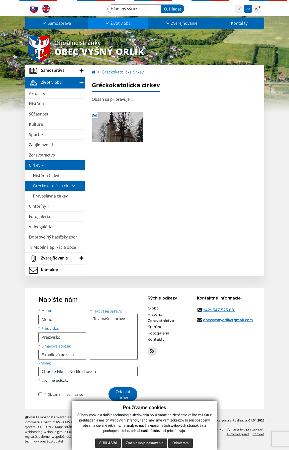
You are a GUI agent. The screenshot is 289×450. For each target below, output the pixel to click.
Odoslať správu (123, 394)
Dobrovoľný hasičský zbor (53, 237)
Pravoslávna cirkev (50, 196)
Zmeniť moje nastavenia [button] (144, 443)
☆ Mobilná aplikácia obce (52, 247)
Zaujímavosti (41, 145)
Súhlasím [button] (108, 443)
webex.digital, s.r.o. (58, 432)
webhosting (33, 432)
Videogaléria (40, 227)
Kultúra (36, 124)
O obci (153, 308)
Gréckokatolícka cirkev (54, 185)
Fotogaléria (39, 216)
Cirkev (36, 165)
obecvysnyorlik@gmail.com (228, 320)
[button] (56, 23)
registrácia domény (39, 436)
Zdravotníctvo (42, 155)
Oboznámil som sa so (63, 394)
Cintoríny (39, 206)
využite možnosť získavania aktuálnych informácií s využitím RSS (55, 419)
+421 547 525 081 (219, 310)
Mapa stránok (65, 426)
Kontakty (239, 23)
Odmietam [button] (180, 443)
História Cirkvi (46, 175)
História (36, 103)
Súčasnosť (38, 114)
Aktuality (37, 93)
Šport (36, 134)
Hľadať (172, 9)
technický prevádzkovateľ (44, 441)
